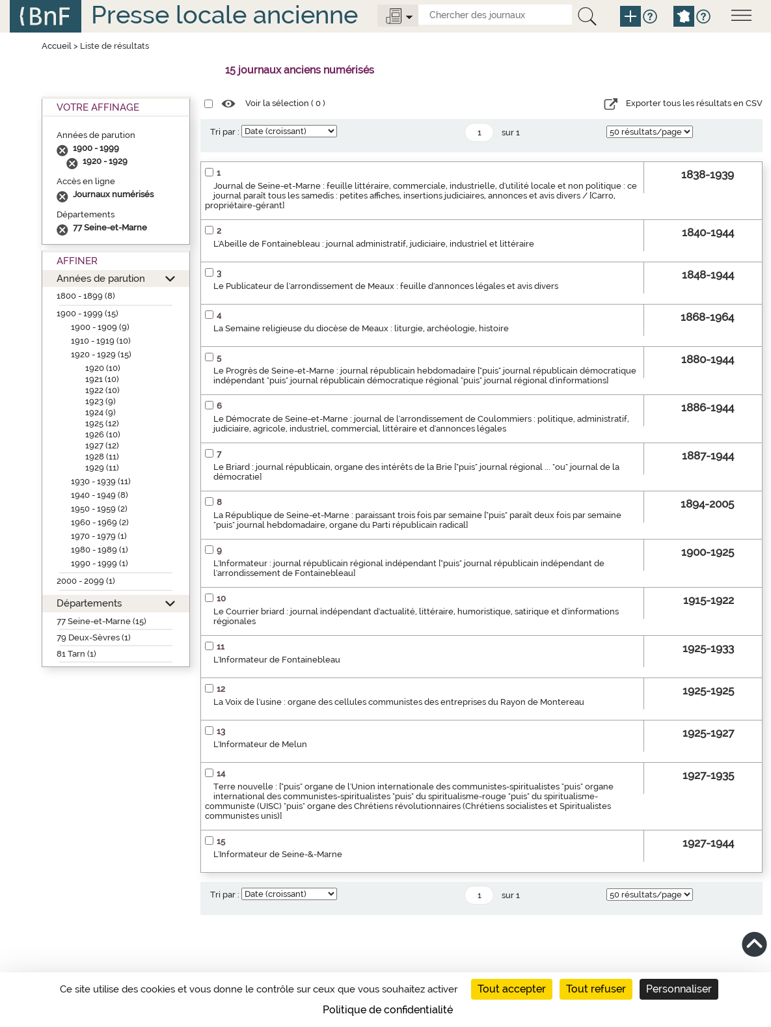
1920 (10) (102, 368)
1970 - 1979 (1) (99, 536)
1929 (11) (102, 467)
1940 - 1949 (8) (99, 495)
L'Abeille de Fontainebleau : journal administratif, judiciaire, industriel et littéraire (373, 244)
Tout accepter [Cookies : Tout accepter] (512, 989)
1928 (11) (102, 456)
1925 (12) (102, 423)
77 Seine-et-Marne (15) (101, 621)
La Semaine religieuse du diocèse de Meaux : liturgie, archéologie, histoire (361, 328)
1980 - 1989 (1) (99, 550)
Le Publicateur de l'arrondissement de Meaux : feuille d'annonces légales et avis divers (385, 286)
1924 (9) (100, 412)
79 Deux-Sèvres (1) (94, 637)
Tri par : (224, 132)
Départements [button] (89, 603)
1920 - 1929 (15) (101, 354)
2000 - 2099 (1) (86, 581)
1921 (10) (102, 379)
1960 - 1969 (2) (100, 522)
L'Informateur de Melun (260, 744)
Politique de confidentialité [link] (388, 1010)
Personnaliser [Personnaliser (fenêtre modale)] (679, 989)
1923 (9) (100, 401)
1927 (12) (102, 445)
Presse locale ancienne (224, 14)
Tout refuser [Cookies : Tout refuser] (596, 989)
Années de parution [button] (101, 278)
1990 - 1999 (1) (99, 563)
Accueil (57, 46)
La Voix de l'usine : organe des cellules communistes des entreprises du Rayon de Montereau (398, 702)
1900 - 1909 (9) (100, 327)
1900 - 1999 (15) (87, 313)
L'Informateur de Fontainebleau (276, 659)
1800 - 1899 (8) (86, 296)
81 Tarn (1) (76, 654)
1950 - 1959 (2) (99, 509)
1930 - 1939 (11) (101, 481)
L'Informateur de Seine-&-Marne (277, 854)
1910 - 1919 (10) (101, 341)
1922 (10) (102, 390)
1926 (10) (102, 434)
